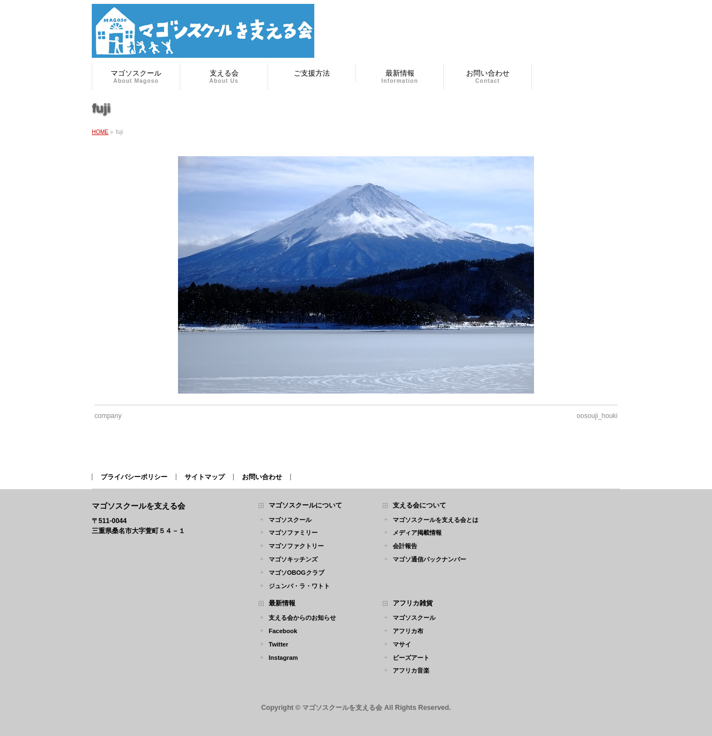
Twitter (278, 644)
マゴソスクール (290, 519)
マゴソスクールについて (305, 505)
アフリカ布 (408, 631)
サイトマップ (205, 477)
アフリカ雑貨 (413, 603)
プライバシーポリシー (134, 477)
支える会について (419, 505)
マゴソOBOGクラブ (296, 572)
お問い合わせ (262, 477)
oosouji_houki (597, 416)
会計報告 (405, 546)
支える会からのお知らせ (302, 617)
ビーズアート (411, 657)
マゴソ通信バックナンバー (429, 559)
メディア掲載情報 (417, 532)
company (108, 416)
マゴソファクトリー (296, 546)
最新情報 (282, 603)
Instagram (283, 657)
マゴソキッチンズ (293, 559)
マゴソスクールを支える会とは (435, 519)
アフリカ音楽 (411, 670)
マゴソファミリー (293, 532)
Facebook (283, 631)
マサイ (402, 644)
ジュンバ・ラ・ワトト (299, 586)
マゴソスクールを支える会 (342, 708)
